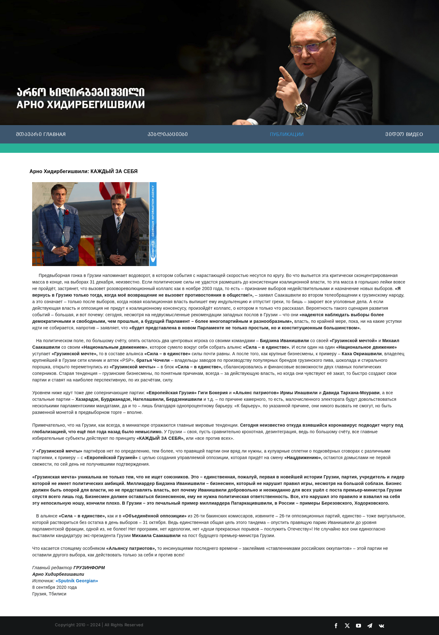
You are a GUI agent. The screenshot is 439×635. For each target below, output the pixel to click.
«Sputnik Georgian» (77, 580)
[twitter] (347, 625)
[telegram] (369, 625)
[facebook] (336, 625)
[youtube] (358, 625)
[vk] (381, 625)
